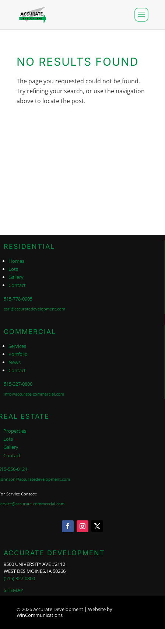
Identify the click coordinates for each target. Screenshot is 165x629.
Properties (14, 431)
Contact (17, 285)
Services (17, 346)
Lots (13, 269)
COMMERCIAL (30, 331)
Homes (16, 261)
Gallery (16, 277)
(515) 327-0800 (19, 578)
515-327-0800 (18, 384)
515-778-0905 (18, 298)
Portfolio (18, 354)
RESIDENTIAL (29, 246)
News (14, 362)
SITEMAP (13, 590)
